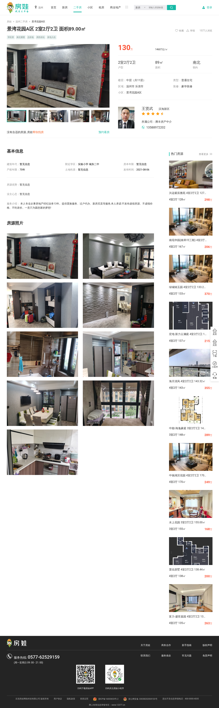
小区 (90, 7)
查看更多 (205, 154)
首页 (53, 7)
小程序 (215, 364)
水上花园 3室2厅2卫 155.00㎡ (187, 522)
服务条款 (166, 655)
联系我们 (145, 655)
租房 (101, 7)
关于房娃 (145, 645)
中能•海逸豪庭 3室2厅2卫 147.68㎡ (188, 428)
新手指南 (186, 645)
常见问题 (186, 655)
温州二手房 (22, 21)
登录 (209, 7)
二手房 (77, 7)
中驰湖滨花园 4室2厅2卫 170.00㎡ (188, 475)
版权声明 (207, 645)
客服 (215, 375)
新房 (65, 7)
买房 (215, 342)
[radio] (143, 113)
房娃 (9, 21)
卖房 (215, 332)
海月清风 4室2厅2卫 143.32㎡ (187, 381)
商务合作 (166, 645)
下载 (215, 353)
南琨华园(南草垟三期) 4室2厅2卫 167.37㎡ (188, 240)
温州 (38, 7)
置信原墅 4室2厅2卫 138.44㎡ (187, 569)
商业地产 (115, 7)
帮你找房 (38, 132)
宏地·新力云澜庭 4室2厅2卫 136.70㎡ (188, 334)
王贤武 (156, 109)
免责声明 (207, 655)
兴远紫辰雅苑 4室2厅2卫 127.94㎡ (188, 193)
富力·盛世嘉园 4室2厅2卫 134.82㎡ (188, 616)
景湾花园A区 (134, 92)
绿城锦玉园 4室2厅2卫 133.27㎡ (188, 287)
